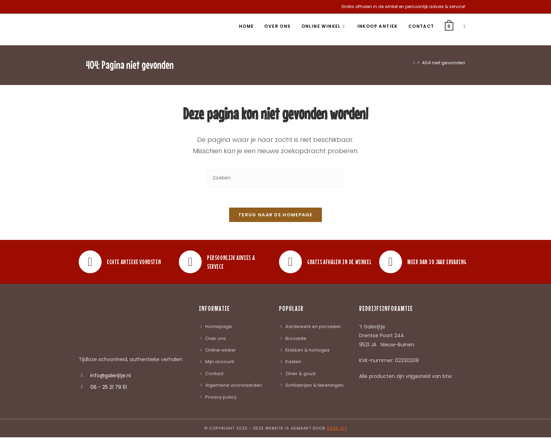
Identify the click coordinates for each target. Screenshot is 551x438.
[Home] (414, 62)
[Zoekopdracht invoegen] (275, 178)
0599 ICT (337, 429)
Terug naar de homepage (275, 216)
